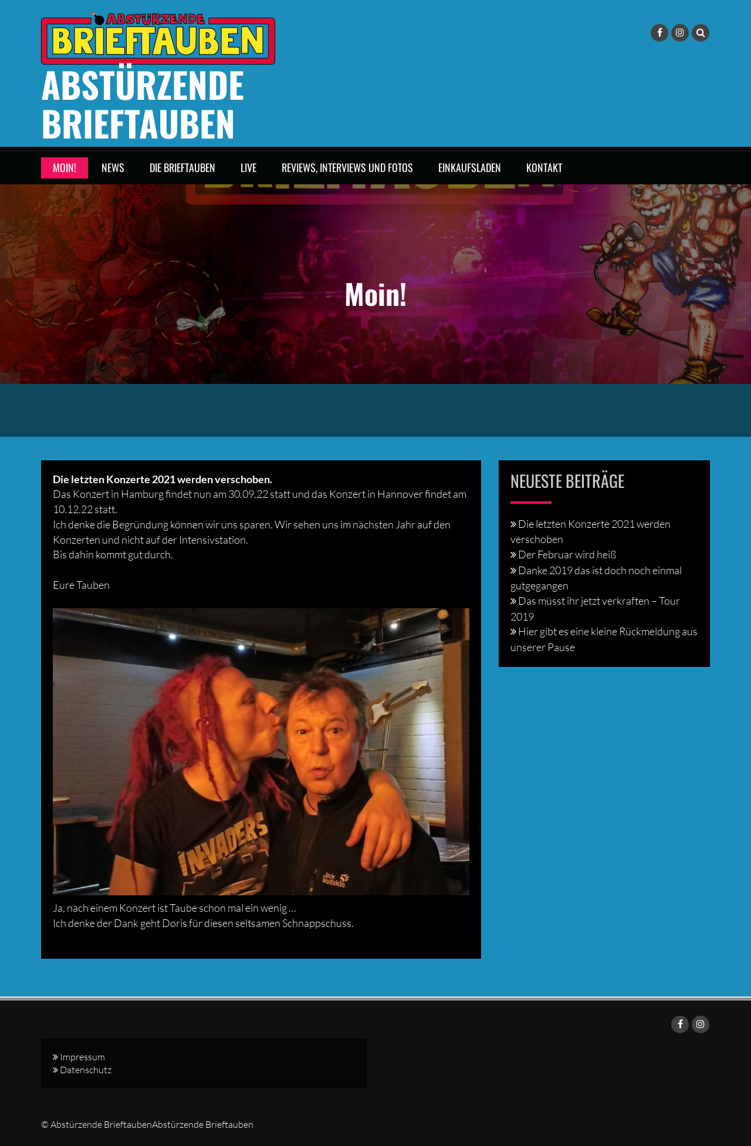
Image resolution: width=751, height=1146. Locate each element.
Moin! (64, 167)
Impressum (82, 1057)
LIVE (248, 167)
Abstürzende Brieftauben (142, 103)
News (113, 167)
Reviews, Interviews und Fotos (347, 167)
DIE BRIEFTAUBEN (182, 167)
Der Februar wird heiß (567, 554)
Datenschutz (85, 1070)
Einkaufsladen (469, 167)
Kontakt (544, 167)
